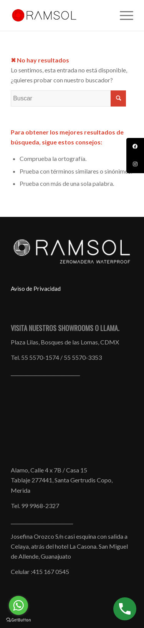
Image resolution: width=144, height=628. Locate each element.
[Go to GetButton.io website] (18, 620)
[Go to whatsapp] (18, 605)
